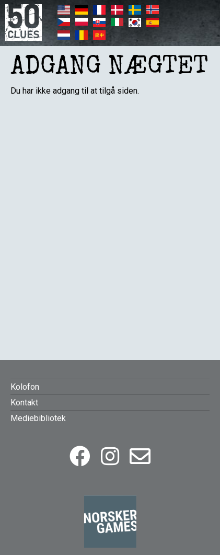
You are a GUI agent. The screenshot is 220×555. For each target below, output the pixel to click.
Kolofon (24, 387)
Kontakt (24, 402)
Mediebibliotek (38, 418)
